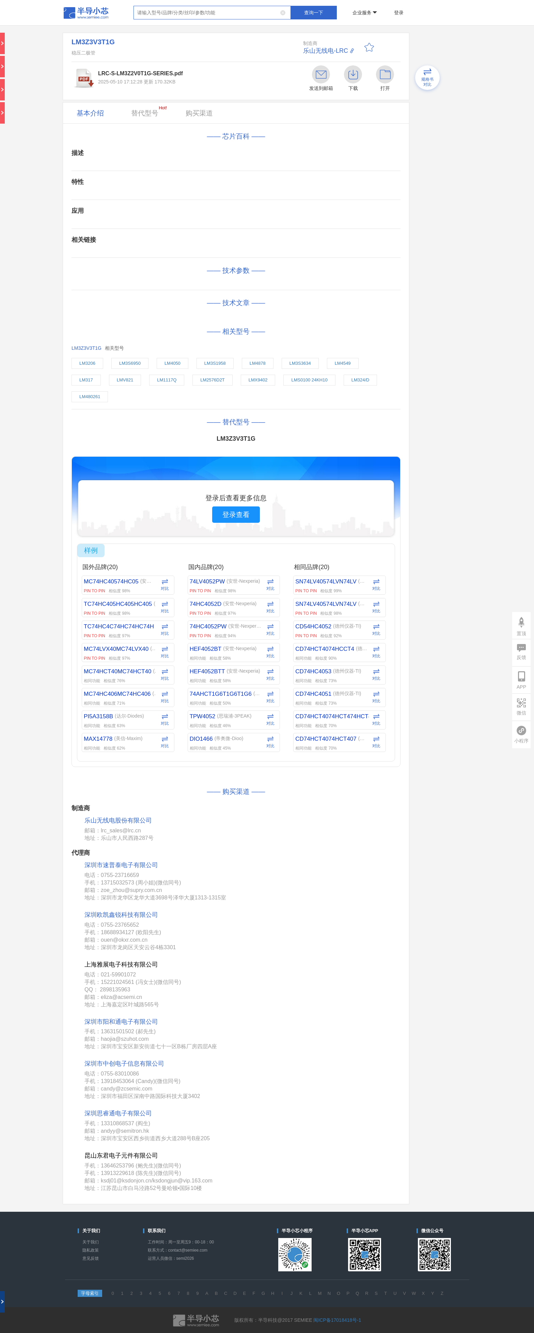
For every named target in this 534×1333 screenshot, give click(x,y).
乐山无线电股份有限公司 (118, 820)
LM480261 (89, 396)
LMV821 (125, 379)
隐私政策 (90, 1250)
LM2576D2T (212, 379)
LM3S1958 (215, 363)
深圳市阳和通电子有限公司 (121, 1021)
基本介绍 (90, 113)
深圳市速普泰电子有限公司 (121, 865)
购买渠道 (199, 113)
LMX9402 (258, 379)
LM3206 (87, 363)
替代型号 (149, 111)
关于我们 (90, 1242)
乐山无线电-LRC (325, 50)
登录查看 (236, 514)
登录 (399, 12)
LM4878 (258, 363)
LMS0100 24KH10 (309, 379)
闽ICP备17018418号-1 (337, 1320)
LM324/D (360, 379)
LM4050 (172, 363)
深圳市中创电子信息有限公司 (124, 1063)
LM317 (86, 379)
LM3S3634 (300, 363)
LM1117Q (166, 379)
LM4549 (343, 363)
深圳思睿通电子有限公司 (118, 1113)
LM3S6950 (130, 363)
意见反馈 (90, 1258)
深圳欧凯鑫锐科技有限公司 (121, 914)
